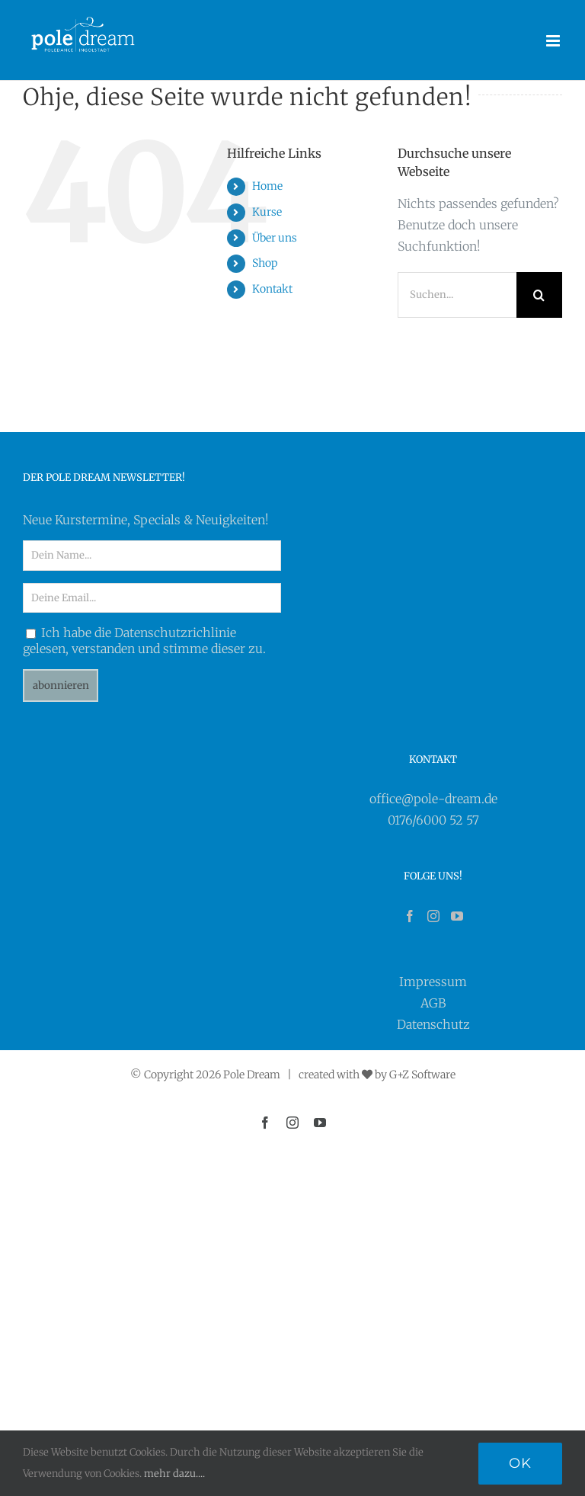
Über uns (274, 238)
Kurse (267, 212)
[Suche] (539, 295)
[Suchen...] (457, 295)
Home (267, 186)
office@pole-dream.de (433, 798)
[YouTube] (457, 916)
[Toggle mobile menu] (554, 41)
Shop (264, 263)
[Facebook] (410, 916)
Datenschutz (433, 1024)
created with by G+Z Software (377, 1074)
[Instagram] (433, 916)
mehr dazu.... (174, 1473)
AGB (433, 1003)
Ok (520, 1463)
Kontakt (272, 289)
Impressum (433, 981)
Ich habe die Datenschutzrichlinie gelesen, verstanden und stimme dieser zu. (144, 640)
